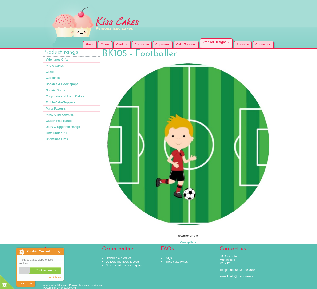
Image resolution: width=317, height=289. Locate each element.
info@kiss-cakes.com (244, 276)
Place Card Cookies (60, 114)
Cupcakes (162, 44)
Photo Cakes (55, 65)
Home (90, 44)
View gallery (188, 242)
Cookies (122, 44)
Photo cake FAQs (176, 261)
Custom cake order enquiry (124, 265)
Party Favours (56, 108)
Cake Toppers (186, 44)
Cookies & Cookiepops (62, 84)
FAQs (168, 258)
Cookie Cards (55, 90)
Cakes (105, 44)
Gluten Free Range (59, 120)
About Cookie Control (21, 252)
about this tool (54, 277)
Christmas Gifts (57, 139)
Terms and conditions (90, 285)
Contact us (263, 44)
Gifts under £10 (56, 133)
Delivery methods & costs (122, 261)
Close (59, 252)
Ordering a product (118, 258)
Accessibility (49, 285)
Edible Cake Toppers (60, 102)
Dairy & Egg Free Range (63, 127)
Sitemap (62, 285)
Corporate (142, 44)
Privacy (73, 285)
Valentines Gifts (57, 59)
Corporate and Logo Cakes (65, 96)
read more (26, 283)
